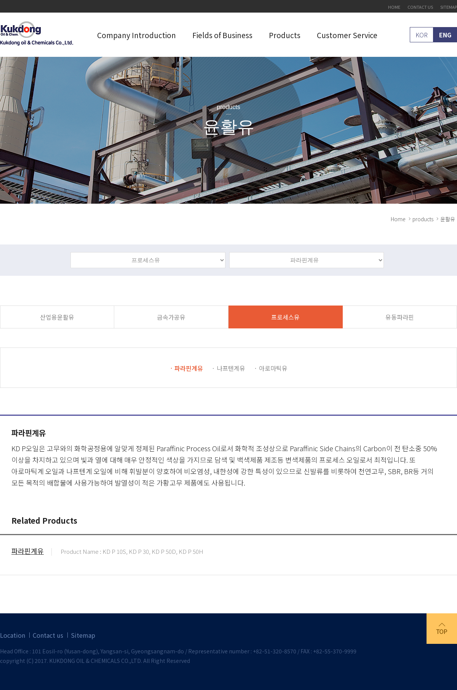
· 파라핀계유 (186, 368)
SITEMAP (448, 7)
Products (284, 35)
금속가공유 (171, 317)
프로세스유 (285, 317)
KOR (421, 34)
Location (12, 635)
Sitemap (83, 635)
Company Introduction (136, 35)
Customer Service (347, 35)
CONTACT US (420, 7)
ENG (445, 34)
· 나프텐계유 (228, 368)
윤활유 (447, 219)
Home (398, 219)
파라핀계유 (27, 552)
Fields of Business (222, 35)
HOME (394, 7)
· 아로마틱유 (271, 368)
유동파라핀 (399, 317)
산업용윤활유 (57, 317)
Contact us (48, 635)
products (422, 219)
